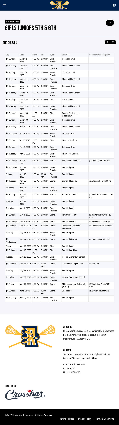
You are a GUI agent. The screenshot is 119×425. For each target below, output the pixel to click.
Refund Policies (67, 418)
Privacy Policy (84, 418)
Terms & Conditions (105, 418)
